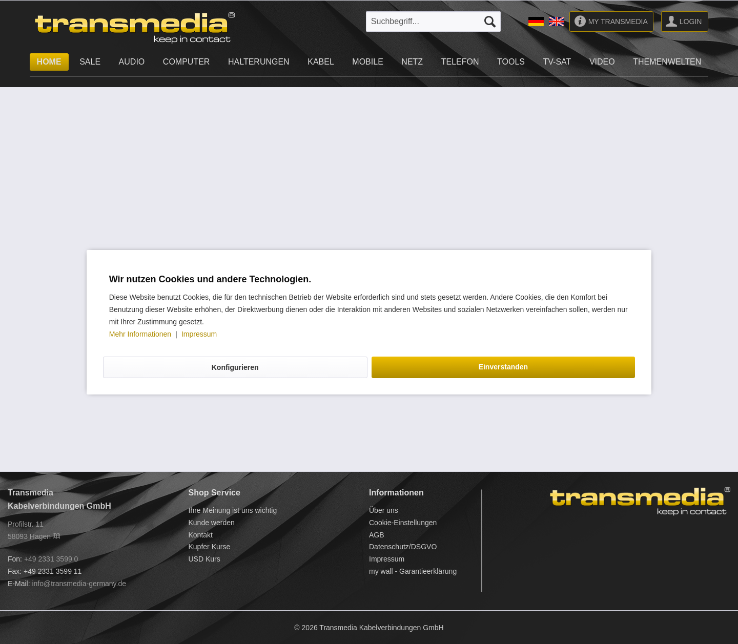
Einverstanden (503, 367)
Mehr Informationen (141, 334)
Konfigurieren (235, 367)
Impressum (199, 334)
